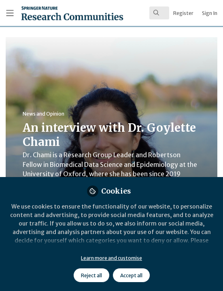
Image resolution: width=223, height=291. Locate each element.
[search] (159, 12)
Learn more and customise (111, 258)
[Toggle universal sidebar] (10, 13)
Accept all (131, 275)
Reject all (91, 275)
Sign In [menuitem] (209, 13)
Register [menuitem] (183, 13)
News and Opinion (43, 114)
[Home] (50, 13)
